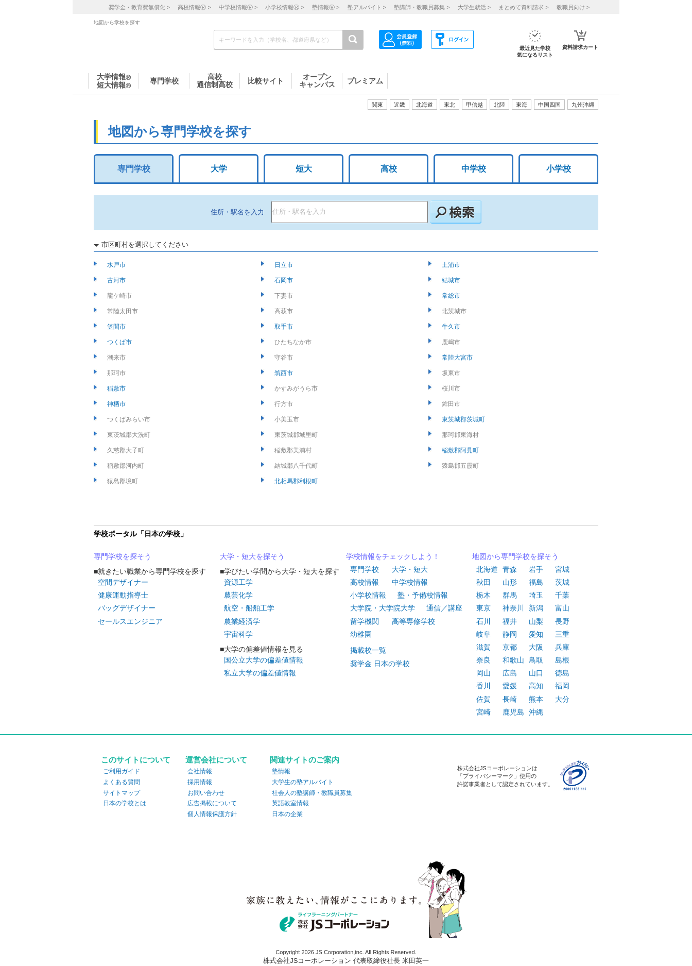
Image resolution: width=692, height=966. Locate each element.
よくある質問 (121, 782)
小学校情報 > (284, 7)
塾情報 (281, 771)
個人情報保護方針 (212, 814)
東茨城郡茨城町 (464, 419)
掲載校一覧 (368, 650)
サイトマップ (121, 792)
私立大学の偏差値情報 (260, 673)
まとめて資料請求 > (523, 7)
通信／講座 (444, 608)
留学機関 (364, 621)
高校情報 (364, 582)
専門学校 (133, 168)
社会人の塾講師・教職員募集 (312, 792)
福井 (510, 621)
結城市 (452, 280)
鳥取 (536, 660)
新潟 (536, 608)
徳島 (562, 673)
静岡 (510, 634)
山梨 (536, 621)
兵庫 (562, 647)
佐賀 (483, 699)
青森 (510, 569)
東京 (483, 608)
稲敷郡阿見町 (461, 450)
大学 (219, 168)
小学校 (558, 168)
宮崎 (483, 712)
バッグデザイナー (126, 608)
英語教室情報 (290, 803)
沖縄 (536, 712)
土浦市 (452, 264)
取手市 (284, 326)
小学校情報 (368, 595)
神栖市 (117, 404)
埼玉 (536, 595)
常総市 (452, 295)
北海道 (424, 104)
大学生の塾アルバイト (303, 782)
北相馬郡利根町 (296, 481)
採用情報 (199, 782)
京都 (510, 647)
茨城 (562, 582)
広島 (510, 673)
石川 (483, 621)
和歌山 (513, 660)
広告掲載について (212, 803)
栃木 (483, 595)
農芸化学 (238, 595)
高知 (536, 686)
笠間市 (117, 326)
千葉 (562, 595)
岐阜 (483, 634)
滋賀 (483, 647)
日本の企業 (287, 814)
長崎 (510, 699)
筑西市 (284, 373)
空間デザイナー (123, 582)
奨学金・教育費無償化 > (139, 7)
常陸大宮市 (458, 357)
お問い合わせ (205, 792)
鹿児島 (513, 712)
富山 (562, 608)
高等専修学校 (413, 621)
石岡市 (284, 280)
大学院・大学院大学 (382, 608)
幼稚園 (361, 634)
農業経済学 (242, 621)
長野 (562, 621)
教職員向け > (573, 7)
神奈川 (513, 608)
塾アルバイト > (367, 7)
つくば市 (120, 342)
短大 (304, 168)
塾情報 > (325, 7)
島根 (562, 660)
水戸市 (117, 264)
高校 (388, 168)
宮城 (562, 569)
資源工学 (238, 582)
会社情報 (199, 771)
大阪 (536, 647)
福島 (536, 582)
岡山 (483, 673)
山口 (536, 673)
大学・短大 (410, 569)
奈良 (483, 660)
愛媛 (510, 686)
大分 (562, 699)
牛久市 (452, 326)
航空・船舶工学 (249, 608)
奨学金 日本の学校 (380, 663)
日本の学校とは (124, 803)
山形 (510, 582)
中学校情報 (410, 582)
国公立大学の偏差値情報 (263, 660)
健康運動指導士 (123, 595)
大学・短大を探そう (252, 556)
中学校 (473, 168)
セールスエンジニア (130, 621)
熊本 (536, 699)
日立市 (284, 264)
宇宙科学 (238, 634)
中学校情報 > (238, 7)
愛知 (536, 634)
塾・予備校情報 (422, 595)
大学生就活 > (474, 7)
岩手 (536, 569)
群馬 (510, 595)
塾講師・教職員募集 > (421, 7)
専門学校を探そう (122, 556)
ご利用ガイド (121, 771)
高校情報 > (194, 7)
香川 (483, 686)
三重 (562, 634)
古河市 (117, 280)
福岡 (562, 686)
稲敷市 (117, 388)
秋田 (483, 582)
